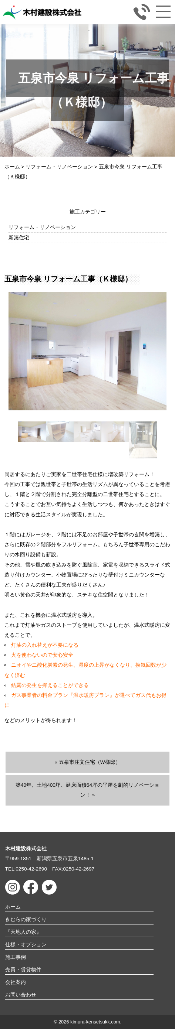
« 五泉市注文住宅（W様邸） (87, 762)
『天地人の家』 (23, 932)
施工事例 (15, 957)
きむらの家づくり (26, 919)
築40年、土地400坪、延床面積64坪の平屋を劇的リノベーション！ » (87, 790)
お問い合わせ (20, 995)
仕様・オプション (26, 944)
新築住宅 (19, 237)
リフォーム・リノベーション (42, 227)
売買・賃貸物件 (23, 969)
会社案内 (15, 982)
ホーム (13, 907)
